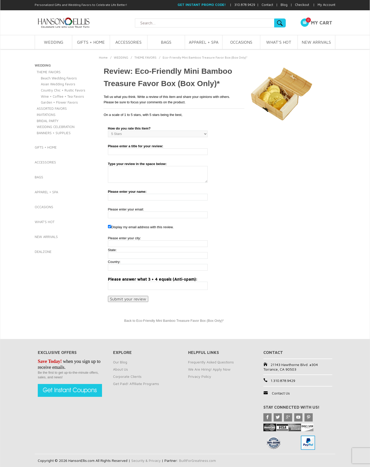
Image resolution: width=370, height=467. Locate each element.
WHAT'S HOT (278, 42)
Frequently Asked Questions (211, 362)
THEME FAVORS (145, 57)
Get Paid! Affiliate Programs (136, 383)
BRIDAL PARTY (47, 121)
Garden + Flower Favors (59, 102)
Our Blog (120, 362)
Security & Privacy (146, 460)
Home (103, 57)
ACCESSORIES (128, 42)
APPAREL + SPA (203, 42)
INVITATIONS (46, 115)
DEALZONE (43, 252)
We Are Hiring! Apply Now (209, 369)
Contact (267, 5)
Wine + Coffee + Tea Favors (62, 96)
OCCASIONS (241, 42)
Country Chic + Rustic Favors (63, 90)
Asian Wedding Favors (58, 84)
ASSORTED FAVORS (52, 108)
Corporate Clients (127, 376)
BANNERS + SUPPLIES (54, 133)
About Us (120, 369)
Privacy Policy (199, 376)
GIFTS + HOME (91, 42)
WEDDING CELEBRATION (56, 127)
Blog (284, 5)
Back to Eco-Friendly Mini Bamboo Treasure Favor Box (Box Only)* (174, 321)
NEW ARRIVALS (316, 42)
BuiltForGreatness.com (198, 460)
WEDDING (53, 42)
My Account (326, 5)
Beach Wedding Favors (59, 78)
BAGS (166, 42)
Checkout (302, 5)
